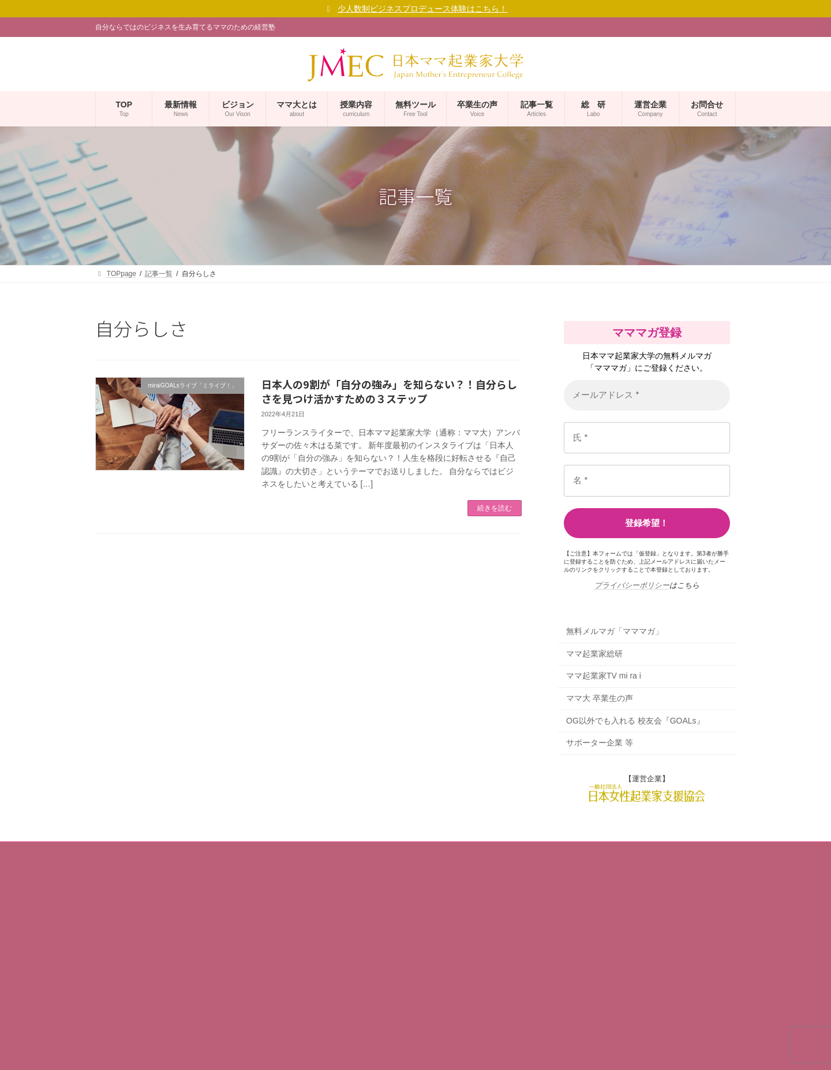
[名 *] (647, 481)
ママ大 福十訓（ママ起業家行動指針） (169, 960)
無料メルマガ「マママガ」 (614, 631)
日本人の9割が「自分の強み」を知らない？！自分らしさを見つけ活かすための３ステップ (389, 391)
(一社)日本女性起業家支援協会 (402, 1050)
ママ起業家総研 (594, 653)
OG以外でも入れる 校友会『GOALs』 (635, 720)
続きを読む (494, 508)
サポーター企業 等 (599, 743)
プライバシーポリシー (631, 585)
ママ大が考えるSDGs (142, 980)
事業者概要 (119, 879)
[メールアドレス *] (647, 395)
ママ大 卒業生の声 (599, 698)
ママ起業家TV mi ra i (603, 676)
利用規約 (116, 1020)
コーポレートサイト (140, 899)
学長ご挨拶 (119, 919)
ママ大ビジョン (126, 939)
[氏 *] (647, 438)
